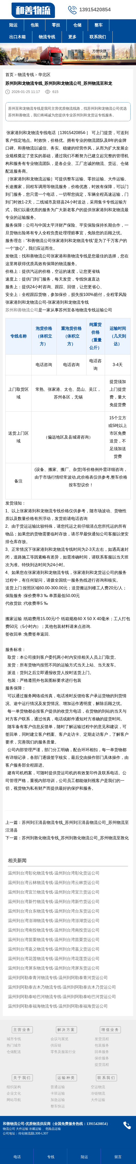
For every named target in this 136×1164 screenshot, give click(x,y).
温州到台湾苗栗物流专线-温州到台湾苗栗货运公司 (54, 939)
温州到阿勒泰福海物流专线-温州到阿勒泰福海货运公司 (58, 1006)
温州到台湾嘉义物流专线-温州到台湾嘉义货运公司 (54, 949)
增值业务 (110, 1030)
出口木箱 (17, 37)
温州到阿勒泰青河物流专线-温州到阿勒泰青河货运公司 (58, 977)
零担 (56, 25)
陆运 (13, 25)
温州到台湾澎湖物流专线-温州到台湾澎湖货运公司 (54, 920)
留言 (117, 1157)
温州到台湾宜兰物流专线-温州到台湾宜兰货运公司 (54, 892)
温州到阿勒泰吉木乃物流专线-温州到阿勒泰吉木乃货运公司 (62, 987)
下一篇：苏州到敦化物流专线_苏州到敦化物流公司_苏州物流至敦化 (67, 838)
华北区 (44, 74)
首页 (9, 74)
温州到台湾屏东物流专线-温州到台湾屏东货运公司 (54, 968)
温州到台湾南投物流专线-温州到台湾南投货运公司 (54, 930)
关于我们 (22, 1078)
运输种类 (66, 1078)
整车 (98, 25)
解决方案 (66, 1030)
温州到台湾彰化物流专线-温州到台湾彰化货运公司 (54, 873)
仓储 (77, 25)
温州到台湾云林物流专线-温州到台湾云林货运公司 (54, 882)
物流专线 (47, 37)
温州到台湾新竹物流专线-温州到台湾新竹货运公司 (54, 901)
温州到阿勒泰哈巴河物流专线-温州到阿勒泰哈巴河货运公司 (62, 996)
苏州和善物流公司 (21, 310)
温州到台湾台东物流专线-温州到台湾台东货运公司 (54, 911)
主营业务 (22, 1030)
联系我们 (98, 37)
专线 (50, 1157)
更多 (72, 37)
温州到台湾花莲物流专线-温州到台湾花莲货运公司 (54, 958)
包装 (35, 25)
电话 (16, 1157)
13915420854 (95, 9)
